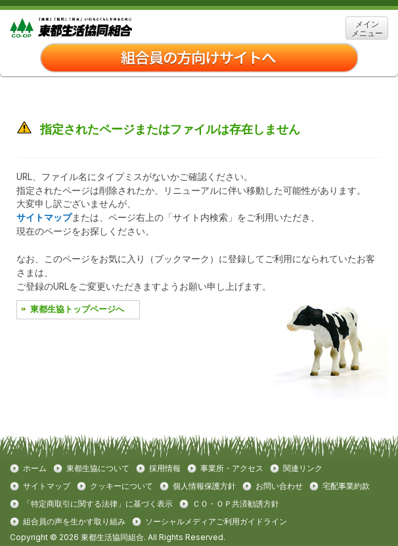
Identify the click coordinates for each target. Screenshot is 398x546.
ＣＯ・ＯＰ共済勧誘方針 (235, 504)
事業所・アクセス (231, 468)
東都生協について (97, 468)
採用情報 (165, 468)
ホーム (35, 468)
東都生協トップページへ (77, 309)
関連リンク (302, 468)
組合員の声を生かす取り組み (74, 521)
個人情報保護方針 (204, 486)
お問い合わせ (279, 486)
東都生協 (91, 28)
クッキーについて (121, 486)
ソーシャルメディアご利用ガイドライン (216, 521)
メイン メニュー (367, 28)
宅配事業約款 (346, 486)
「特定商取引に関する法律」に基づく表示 (98, 504)
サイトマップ (44, 217)
